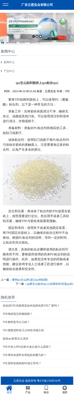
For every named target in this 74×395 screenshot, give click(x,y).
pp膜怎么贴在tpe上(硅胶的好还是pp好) (50, 283)
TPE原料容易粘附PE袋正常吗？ (22, 363)
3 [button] (40, 38)
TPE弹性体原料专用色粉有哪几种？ (24, 355)
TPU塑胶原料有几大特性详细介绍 (23, 330)
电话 (46, 390)
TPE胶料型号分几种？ (16, 322)
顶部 (64, 390)
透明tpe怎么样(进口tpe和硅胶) (30, 279)
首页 (9, 390)
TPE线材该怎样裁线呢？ (18, 313)
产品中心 (9, 71)
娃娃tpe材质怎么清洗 (15, 338)
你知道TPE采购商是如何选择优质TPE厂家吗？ (31, 305)
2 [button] (37, 38)
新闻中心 (8, 51)
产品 (28, 390)
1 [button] (33, 38)
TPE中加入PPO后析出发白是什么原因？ (27, 346)
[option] (37, 30)
